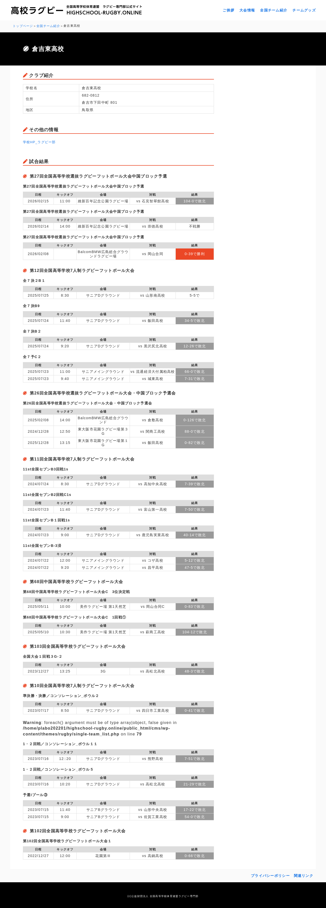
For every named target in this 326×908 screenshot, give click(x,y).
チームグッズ (304, 10)
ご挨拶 (228, 10)
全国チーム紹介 (273, 10)
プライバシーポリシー (270, 875)
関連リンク (303, 875)
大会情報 (247, 10)
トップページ (23, 26)
